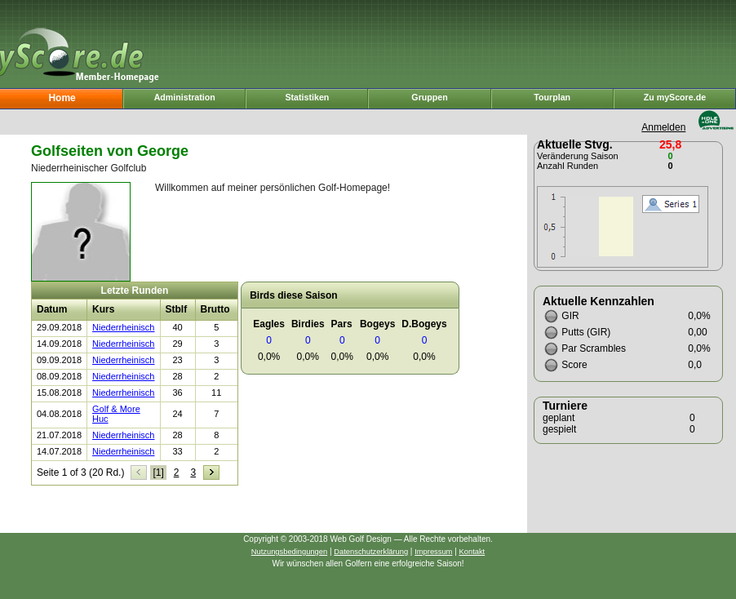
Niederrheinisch (123, 327)
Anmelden (663, 127)
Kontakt (472, 552)
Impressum (433, 552)
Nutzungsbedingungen (289, 552)
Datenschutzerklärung (371, 552)
